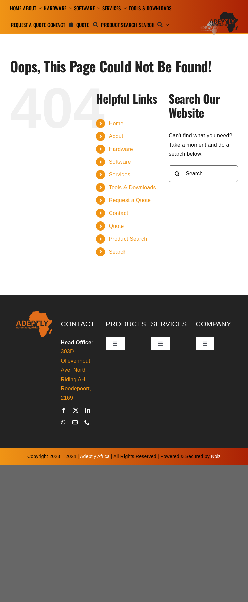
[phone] (87, 422)
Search (118, 252)
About (116, 136)
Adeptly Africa (95, 456)
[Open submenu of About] (39, 8)
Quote (116, 226)
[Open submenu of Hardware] (69, 8)
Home (116, 123)
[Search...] (203, 173)
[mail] (75, 422)
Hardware (121, 149)
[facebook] (63, 410)
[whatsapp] (63, 422)
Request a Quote (130, 200)
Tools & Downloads (132, 187)
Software (120, 162)
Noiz (216, 456)
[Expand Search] (167, 24)
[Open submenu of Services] (124, 8)
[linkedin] (87, 410)
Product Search (128, 239)
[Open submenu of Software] (98, 8)
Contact (118, 213)
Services (119, 174)
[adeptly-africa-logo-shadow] (219, 14)
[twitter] (75, 410)
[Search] (152, 24)
